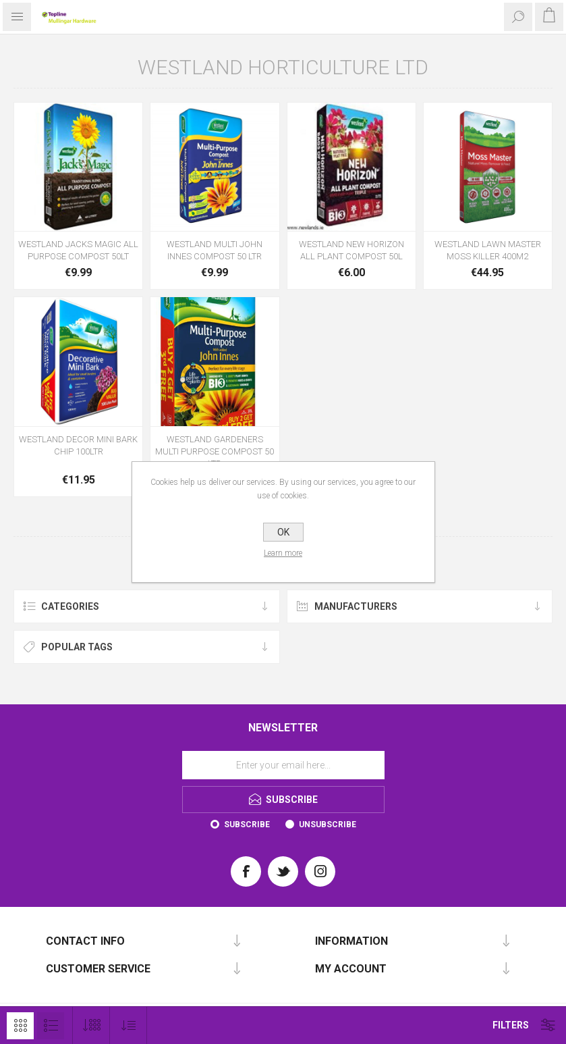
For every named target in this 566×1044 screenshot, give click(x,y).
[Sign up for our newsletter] (283, 765)
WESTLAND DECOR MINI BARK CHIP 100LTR (78, 445)
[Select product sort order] (128, 1025)
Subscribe (247, 824)
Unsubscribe (327, 824)
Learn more (283, 553)
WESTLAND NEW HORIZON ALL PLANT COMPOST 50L (351, 250)
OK (283, 532)
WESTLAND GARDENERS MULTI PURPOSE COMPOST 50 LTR (214, 451)
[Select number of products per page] (91, 1025)
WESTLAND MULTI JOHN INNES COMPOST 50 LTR (214, 250)
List (50, 1025)
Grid (20, 1025)
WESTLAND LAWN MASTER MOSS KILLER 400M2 (487, 250)
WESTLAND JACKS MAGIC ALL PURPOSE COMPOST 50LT (78, 250)
